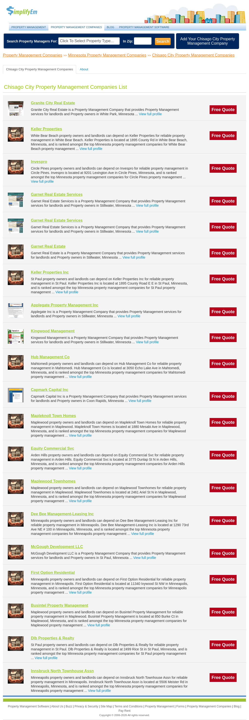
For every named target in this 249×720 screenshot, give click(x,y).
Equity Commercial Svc (52, 448)
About (84, 69)
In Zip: (128, 41)
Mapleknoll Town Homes (53, 416)
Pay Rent (124, 710)
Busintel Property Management (59, 605)
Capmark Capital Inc (49, 390)
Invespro (39, 162)
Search (162, 41)
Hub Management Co (50, 357)
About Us (57, 706)
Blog (110, 27)
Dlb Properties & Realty (52, 638)
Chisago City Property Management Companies (193, 55)
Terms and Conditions (129, 706)
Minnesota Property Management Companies (107, 55)
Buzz (69, 706)
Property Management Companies (76, 27)
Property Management (27, 11)
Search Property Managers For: (32, 41)
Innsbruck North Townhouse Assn (62, 671)
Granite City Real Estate (53, 103)
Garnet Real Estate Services (57, 194)
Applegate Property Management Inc (64, 305)
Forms (180, 706)
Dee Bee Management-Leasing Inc (62, 514)
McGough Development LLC (57, 547)
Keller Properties (46, 129)
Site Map (107, 706)
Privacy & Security (86, 706)
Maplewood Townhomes (53, 481)
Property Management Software (144, 27)
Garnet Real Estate (48, 246)
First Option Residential (53, 573)
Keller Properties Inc (50, 272)
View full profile (150, 114)
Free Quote (223, 109)
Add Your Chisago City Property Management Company (207, 41)
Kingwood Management (53, 331)
